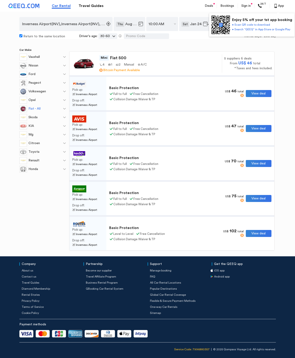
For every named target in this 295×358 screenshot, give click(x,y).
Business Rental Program (102, 282)
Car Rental (61, 6)
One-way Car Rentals (163, 307)
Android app (222, 276)
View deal (258, 93)
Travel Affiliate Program (101, 276)
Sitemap (155, 313)
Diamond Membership (36, 288)
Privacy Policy (30, 300)
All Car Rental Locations (165, 282)
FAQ (152, 276)
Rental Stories (31, 294)
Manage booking (160, 270)
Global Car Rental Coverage (168, 294)
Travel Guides (91, 6)
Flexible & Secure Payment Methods (173, 300)
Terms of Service (33, 307)
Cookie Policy (30, 313)
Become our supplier (99, 270)
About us (27, 270)
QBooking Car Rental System (104, 288)
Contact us (29, 276)
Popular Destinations (163, 288)
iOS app (219, 270)
